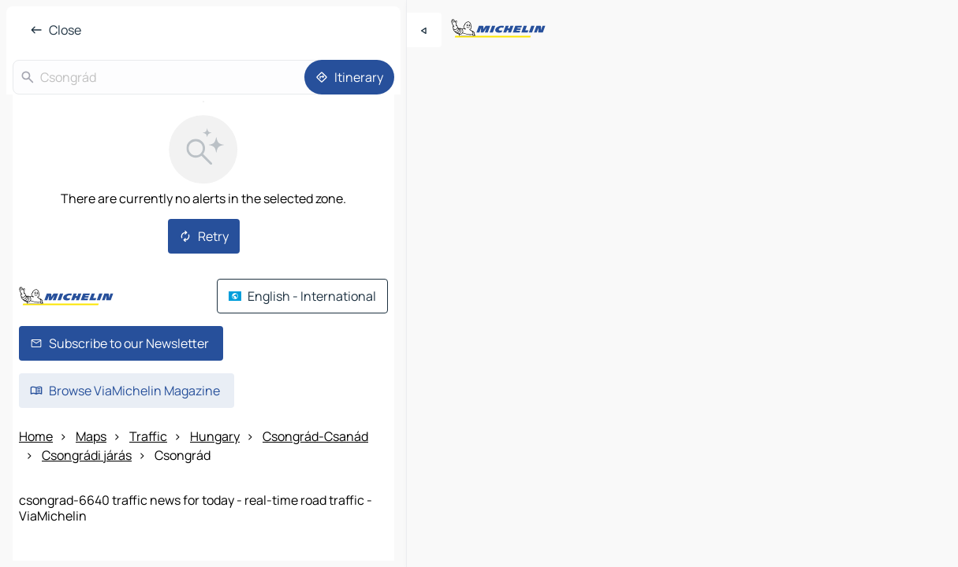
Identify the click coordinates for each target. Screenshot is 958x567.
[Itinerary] (349, 77)
